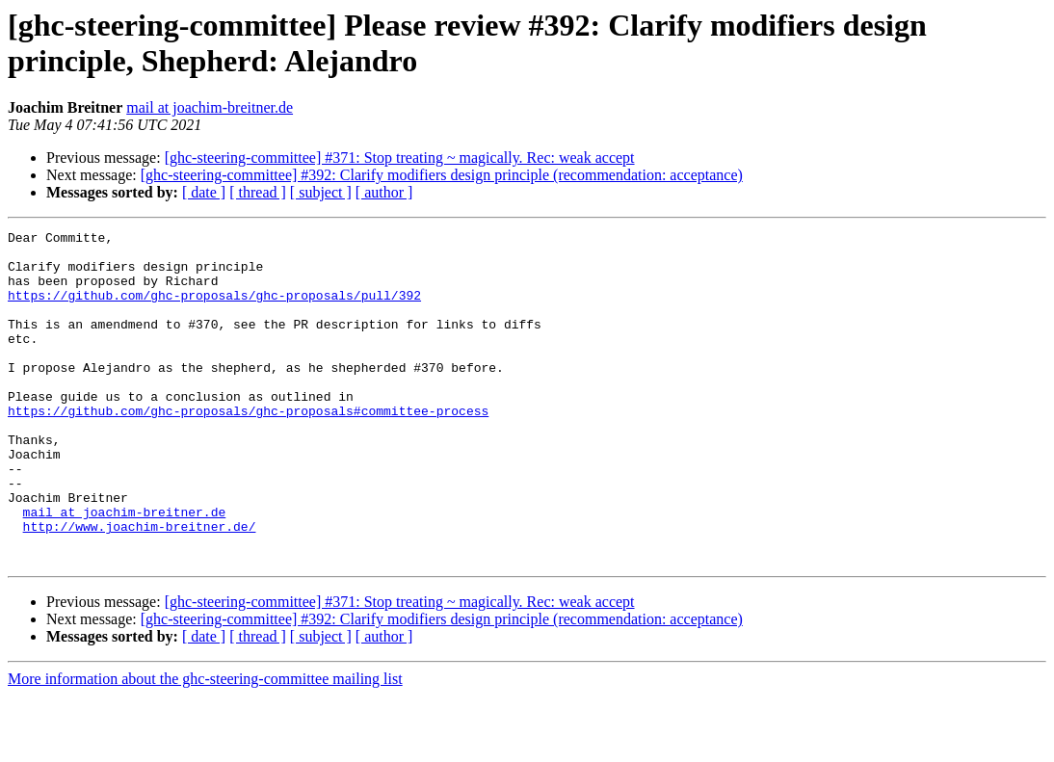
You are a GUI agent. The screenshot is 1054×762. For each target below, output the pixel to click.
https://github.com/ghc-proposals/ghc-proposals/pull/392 (214, 309)
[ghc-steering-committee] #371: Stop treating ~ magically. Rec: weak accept (400, 157)
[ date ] (203, 192)
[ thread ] (257, 192)
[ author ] (384, 192)
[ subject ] (321, 192)
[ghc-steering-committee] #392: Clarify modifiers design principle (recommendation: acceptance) (442, 175)
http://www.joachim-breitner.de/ (139, 586)
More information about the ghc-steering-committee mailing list (205, 745)
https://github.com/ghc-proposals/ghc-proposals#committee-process (248, 448)
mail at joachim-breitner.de (209, 107)
